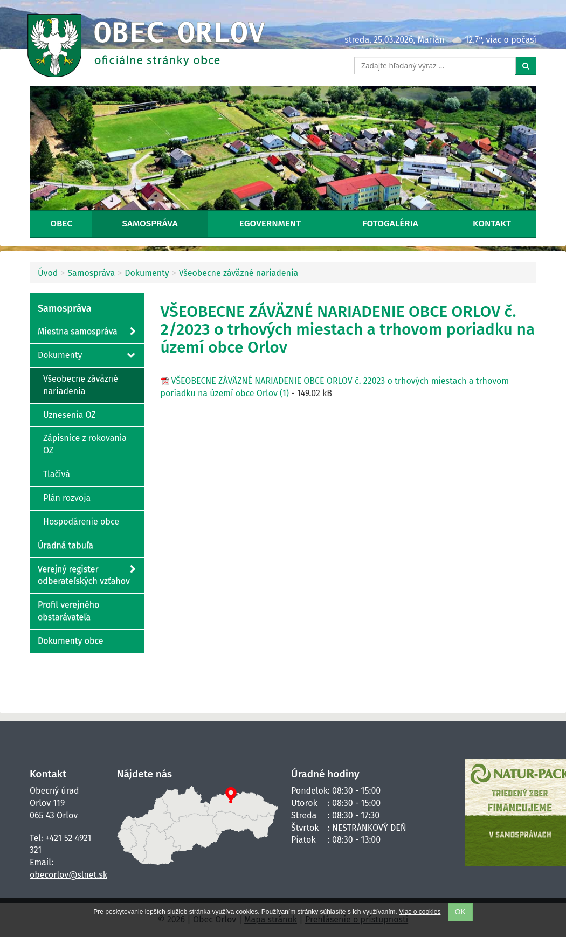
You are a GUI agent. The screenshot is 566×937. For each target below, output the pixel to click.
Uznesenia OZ (69, 415)
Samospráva (150, 223)
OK (460, 912)
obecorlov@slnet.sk (68, 875)
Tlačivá (56, 474)
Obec (61, 223)
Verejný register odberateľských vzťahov (86, 575)
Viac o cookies (419, 911)
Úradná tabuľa (65, 545)
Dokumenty (147, 273)
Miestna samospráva (86, 332)
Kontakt (492, 223)
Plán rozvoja (67, 498)
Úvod (48, 273)
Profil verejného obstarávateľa (68, 611)
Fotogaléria (390, 223)
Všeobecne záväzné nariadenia (239, 273)
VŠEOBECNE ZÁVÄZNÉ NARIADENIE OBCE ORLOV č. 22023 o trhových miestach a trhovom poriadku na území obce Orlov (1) (335, 387)
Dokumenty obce (70, 641)
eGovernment (270, 223)
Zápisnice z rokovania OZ (85, 444)
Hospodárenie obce (81, 521)
